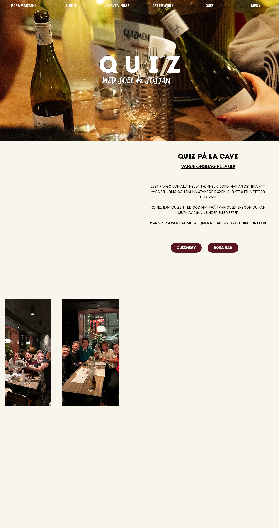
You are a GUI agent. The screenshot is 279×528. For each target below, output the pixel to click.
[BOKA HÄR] (223, 248)
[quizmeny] (186, 248)
